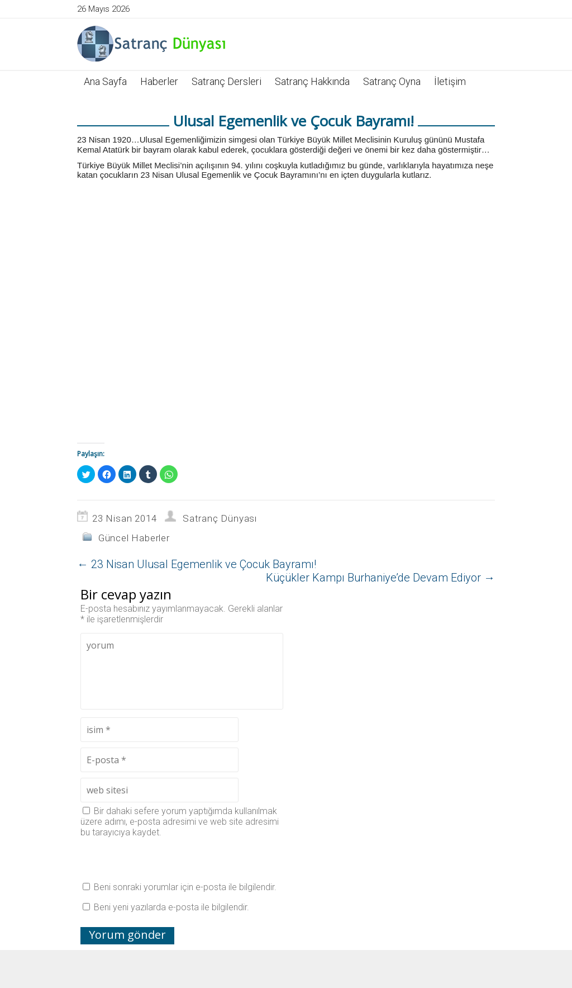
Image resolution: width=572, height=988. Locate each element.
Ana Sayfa (105, 81)
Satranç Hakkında (312, 81)
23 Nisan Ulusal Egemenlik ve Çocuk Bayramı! (196, 564)
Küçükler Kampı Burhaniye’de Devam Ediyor (380, 577)
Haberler (159, 81)
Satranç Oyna (392, 81)
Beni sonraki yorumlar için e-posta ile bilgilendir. (185, 887)
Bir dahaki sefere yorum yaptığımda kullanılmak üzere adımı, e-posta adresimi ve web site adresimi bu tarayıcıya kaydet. (179, 822)
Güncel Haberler (134, 537)
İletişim (450, 81)
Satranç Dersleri (226, 81)
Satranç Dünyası (220, 518)
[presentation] (165, 859)
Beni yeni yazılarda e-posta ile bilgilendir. (171, 907)
